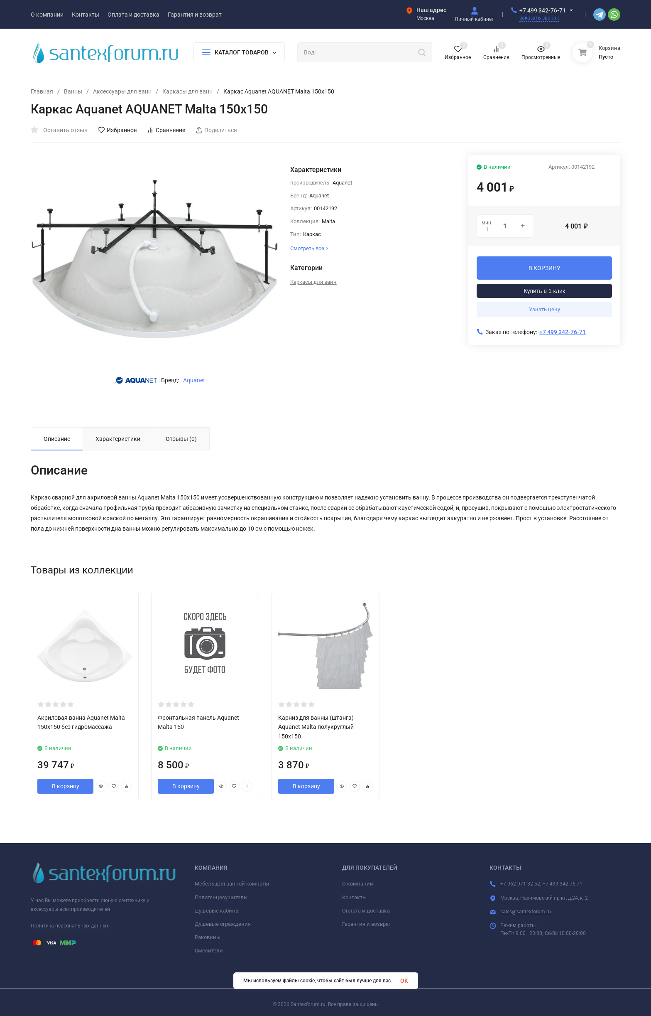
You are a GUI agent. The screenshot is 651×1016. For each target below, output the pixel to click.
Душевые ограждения (223, 924)
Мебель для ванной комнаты (232, 884)
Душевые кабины (217, 911)
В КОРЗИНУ (544, 268)
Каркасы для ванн (187, 91)
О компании (357, 884)
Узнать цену (544, 309)
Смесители (209, 950)
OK (404, 980)
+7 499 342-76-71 (542, 10)
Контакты (354, 897)
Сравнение (166, 130)
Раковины (207, 937)
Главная (42, 91)
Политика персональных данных (70, 926)
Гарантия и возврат (366, 924)
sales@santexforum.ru (525, 912)
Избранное (117, 130)
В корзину (65, 786)
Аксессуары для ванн (122, 91)
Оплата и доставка (366, 911)
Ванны (73, 91)
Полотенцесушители (221, 897)
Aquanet (194, 380)
